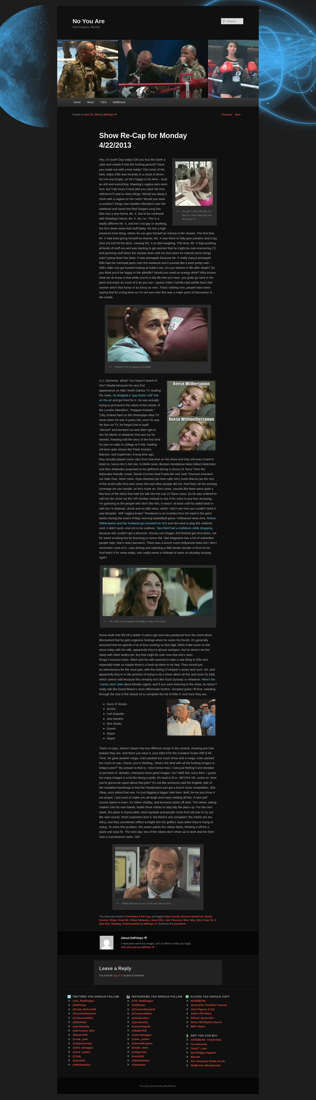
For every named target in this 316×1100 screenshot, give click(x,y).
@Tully (77, 1056)
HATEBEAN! (198, 1000)
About (90, 102)
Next (239, 114)
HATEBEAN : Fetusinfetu (206, 1039)
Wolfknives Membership (206, 1065)
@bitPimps (79, 1005)
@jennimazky (81, 1026)
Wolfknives (119, 102)
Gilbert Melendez (140, 920)
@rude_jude (80, 1039)
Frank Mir (123, 920)
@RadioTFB (80, 1034)
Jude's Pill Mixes (201, 1013)
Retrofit (195, 1056)
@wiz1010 (79, 1060)
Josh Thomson (173, 920)
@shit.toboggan (142, 1034)
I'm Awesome (199, 1044)
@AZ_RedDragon (83, 1000)
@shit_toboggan (83, 1047)
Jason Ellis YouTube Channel (209, 1005)
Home (77, 102)
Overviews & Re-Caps (138, 916)
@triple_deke (140, 1047)
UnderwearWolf (131, 923)
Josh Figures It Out (202, 1009)
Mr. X (213, 920)
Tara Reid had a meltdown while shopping (184, 528)
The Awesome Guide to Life (208, 1061)
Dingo (113, 920)
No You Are (89, 21)
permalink (179, 923)
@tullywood (139, 1052)
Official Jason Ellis (202, 1017)
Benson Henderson (192, 916)
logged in (118, 975)
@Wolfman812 (81, 1064)
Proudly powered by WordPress (158, 1086)
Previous (225, 114)
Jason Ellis (157, 920)
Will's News (198, 1026)
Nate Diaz (104, 923)
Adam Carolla (172, 916)
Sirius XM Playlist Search (206, 1022)
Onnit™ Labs (199, 1048)
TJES (103, 102)
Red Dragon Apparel (203, 1052)
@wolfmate (139, 1064)
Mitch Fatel (202, 920)
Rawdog (116, 923)
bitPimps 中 (110, 114)
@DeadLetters (140, 1017)
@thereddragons (142, 1043)
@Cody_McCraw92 (84, 1009)
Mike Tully (189, 920)
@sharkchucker (82, 1043)
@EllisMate (79, 1022)
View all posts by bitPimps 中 (139, 947)
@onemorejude (141, 1026)
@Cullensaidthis (83, 1017)
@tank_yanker (81, 1052)
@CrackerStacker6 (84, 1013)
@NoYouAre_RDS (84, 1030)
